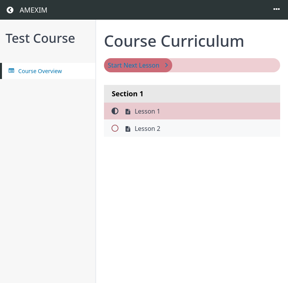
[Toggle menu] (276, 10)
